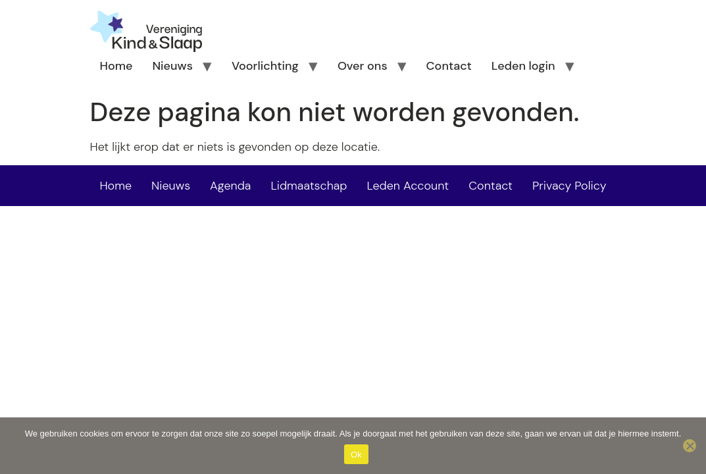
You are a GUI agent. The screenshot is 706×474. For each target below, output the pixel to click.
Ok (356, 455)
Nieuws (172, 66)
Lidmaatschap (308, 186)
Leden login (523, 66)
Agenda (230, 186)
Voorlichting (265, 66)
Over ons (363, 66)
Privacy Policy (569, 186)
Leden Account (408, 186)
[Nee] (689, 445)
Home (116, 66)
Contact (449, 66)
